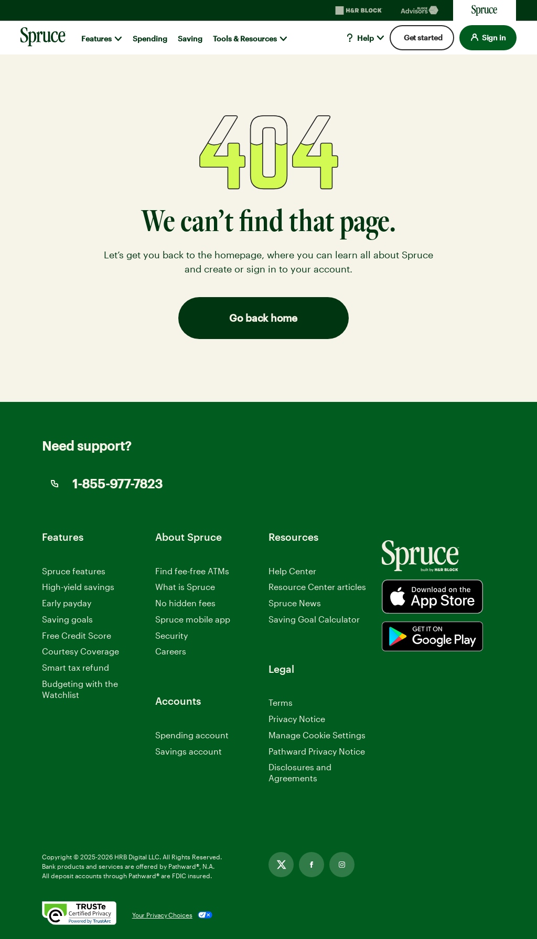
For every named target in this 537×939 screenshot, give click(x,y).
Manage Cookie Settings (317, 735)
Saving (190, 38)
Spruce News (294, 603)
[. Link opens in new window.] (79, 915)
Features (96, 38)
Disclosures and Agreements (299, 772)
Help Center (292, 571)
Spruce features (73, 571)
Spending (150, 38)
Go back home (263, 318)
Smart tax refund (75, 667)
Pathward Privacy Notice (316, 751)
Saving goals (67, 619)
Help (359, 37)
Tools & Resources (245, 38)
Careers (170, 651)
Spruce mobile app (192, 619)
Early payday (66, 603)
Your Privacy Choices (162, 915)
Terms (280, 702)
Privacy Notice (296, 719)
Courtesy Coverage (80, 651)
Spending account (192, 735)
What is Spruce (185, 587)
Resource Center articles (317, 587)
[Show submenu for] (118, 38)
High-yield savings (78, 587)
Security (171, 635)
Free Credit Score (76, 635)
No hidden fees (185, 603)
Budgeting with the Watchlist (80, 689)
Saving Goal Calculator (314, 619)
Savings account (188, 751)
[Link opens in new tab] (281, 864)
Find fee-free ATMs (192, 571)
